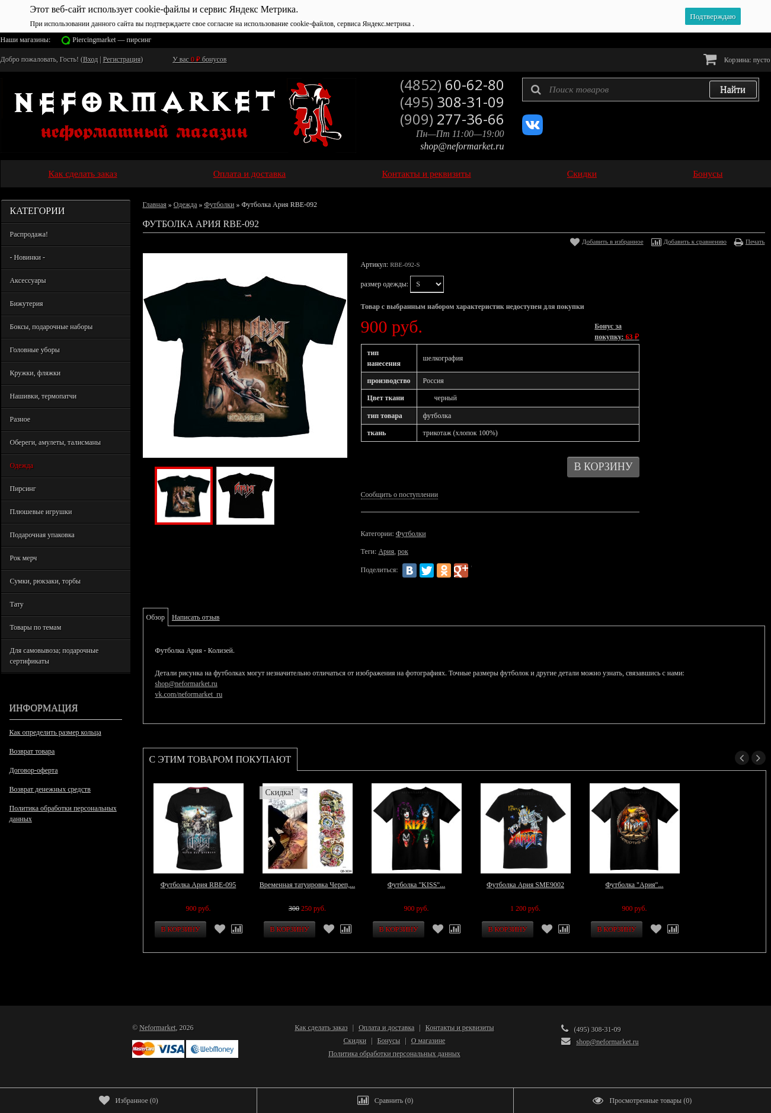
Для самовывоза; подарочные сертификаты (54, 655)
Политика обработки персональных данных (63, 813)
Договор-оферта (33, 770)
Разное (20, 419)
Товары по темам (36, 627)
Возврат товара (32, 751)
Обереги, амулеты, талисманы (55, 442)
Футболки (219, 204)
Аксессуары (28, 280)
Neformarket (157, 1027)
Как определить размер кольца (55, 732)
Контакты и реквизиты (426, 173)
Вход (90, 59)
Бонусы (707, 173)
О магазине (428, 1041)
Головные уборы (35, 350)
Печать (755, 241)
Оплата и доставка (249, 173)
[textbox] (640, 89)
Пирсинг (23, 488)
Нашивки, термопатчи (43, 396)
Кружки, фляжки (35, 373)
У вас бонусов (199, 59)
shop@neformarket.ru (462, 146)
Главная (155, 204)
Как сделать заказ (83, 173)
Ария (386, 551)
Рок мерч (23, 558)
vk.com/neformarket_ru (189, 694)
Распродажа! (29, 234)
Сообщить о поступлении (400, 494)
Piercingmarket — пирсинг (111, 40)
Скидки (582, 173)
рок (403, 551)
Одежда (22, 465)
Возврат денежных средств (50, 789)
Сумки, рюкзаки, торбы (45, 581)
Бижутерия (26, 303)
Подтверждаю (712, 16)
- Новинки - (27, 257)
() (128, 1100)
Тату (17, 604)
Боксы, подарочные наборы (51, 327)
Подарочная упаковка (42, 535)
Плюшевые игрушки (41, 512)
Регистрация (122, 59)
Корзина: (736, 59)
